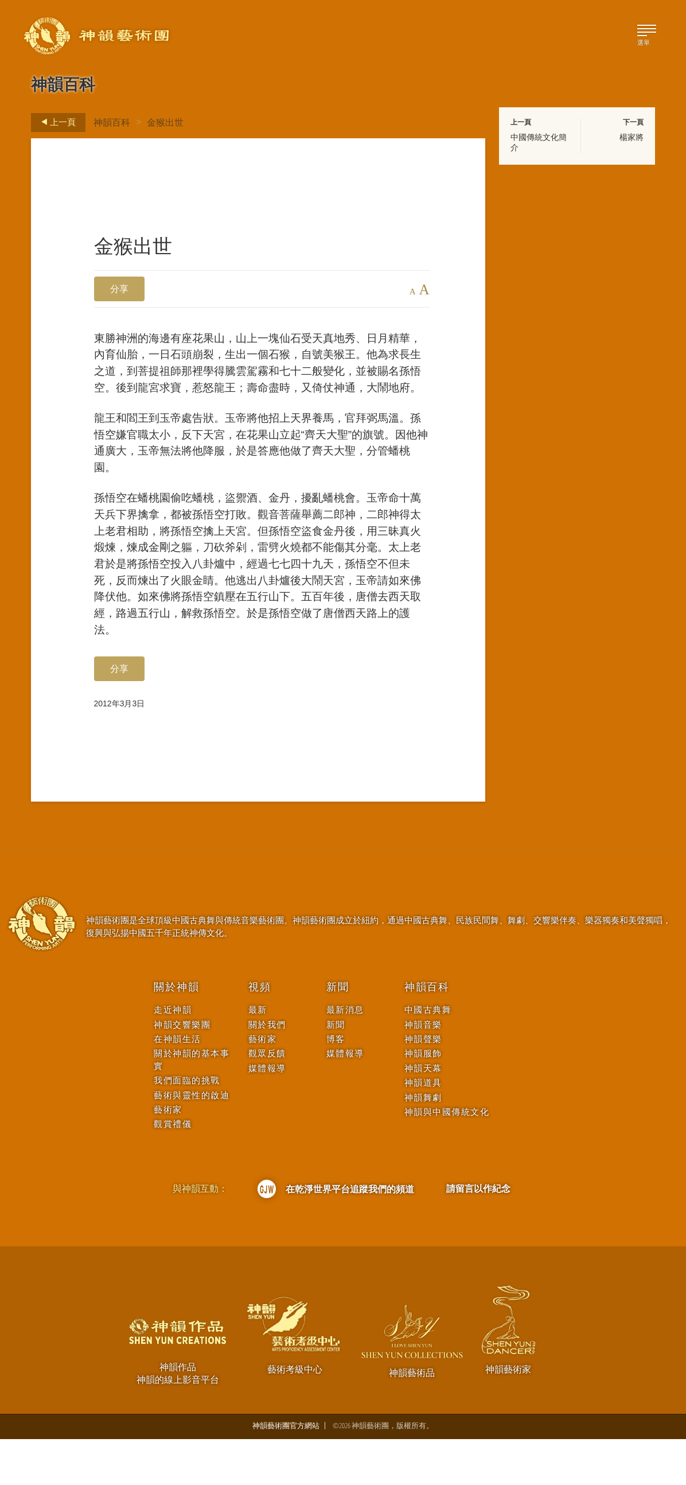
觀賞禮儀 (173, 1170)
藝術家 (168, 1155)
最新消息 (345, 1055)
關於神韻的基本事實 (191, 1105)
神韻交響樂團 (182, 1070)
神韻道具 (423, 1128)
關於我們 (267, 1070)
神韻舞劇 (423, 1143)
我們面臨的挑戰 (187, 1126)
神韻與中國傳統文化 (447, 1158)
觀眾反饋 (267, 1099)
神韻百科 (111, 122)
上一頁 (55, 122)
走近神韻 (173, 1055)
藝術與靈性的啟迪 (191, 1140)
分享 (119, 288)
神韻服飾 (423, 1099)
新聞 (337, 1033)
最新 (257, 1055)
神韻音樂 (423, 1070)
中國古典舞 (428, 1055)
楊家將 (631, 137)
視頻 (259, 1033)
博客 (335, 1084)
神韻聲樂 (423, 1084)
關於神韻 (176, 1033)
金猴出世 (165, 122)
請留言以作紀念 (478, 1234)
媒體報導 (267, 1113)
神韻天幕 (423, 1113)
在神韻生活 (177, 1084)
